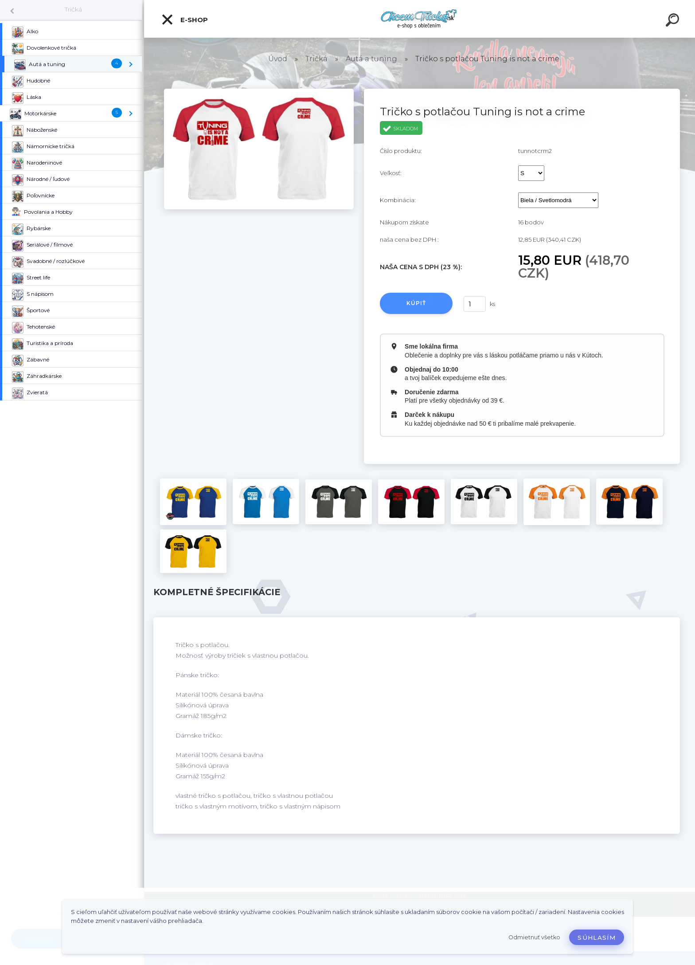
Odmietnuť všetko (534, 937)
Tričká (73, 9)
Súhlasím (597, 937)
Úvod (277, 59)
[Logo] (419, 19)
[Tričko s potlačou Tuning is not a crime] (259, 92)
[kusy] (475, 304)
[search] (674, 21)
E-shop (184, 19)
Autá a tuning (371, 59)
